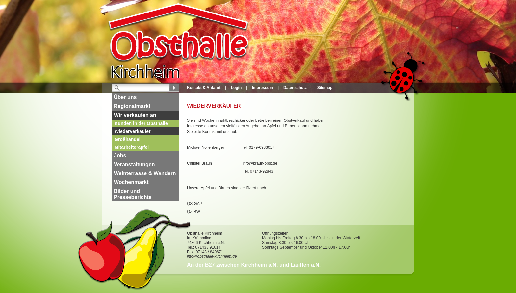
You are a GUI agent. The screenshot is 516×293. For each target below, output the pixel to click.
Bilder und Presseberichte (133, 194)
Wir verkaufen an (135, 115)
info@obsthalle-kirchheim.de (212, 256)
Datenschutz (295, 87)
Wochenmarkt (131, 182)
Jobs (120, 155)
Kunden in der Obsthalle (141, 123)
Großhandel (128, 139)
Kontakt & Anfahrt (203, 87)
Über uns (125, 97)
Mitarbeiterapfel (132, 147)
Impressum (262, 87)
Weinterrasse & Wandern (145, 173)
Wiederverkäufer (133, 131)
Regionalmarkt (132, 106)
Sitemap (325, 87)
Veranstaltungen (134, 164)
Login (236, 87)
